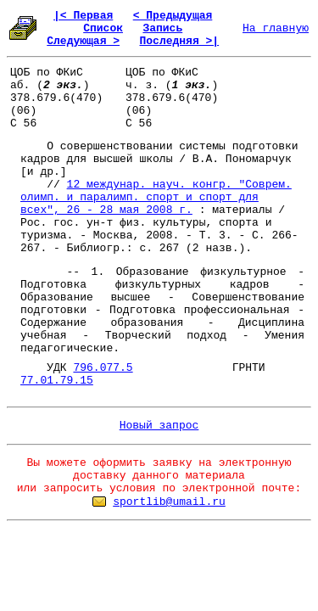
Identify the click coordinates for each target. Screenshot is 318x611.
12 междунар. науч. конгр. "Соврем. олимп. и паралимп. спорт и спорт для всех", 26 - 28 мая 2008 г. (156, 197)
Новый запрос (159, 425)
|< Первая (83, 15)
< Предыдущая (173, 15)
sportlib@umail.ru (169, 502)
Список (103, 28)
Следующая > (83, 41)
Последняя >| (179, 41)
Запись (162, 28)
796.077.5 (102, 368)
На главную (276, 28)
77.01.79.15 (56, 380)
